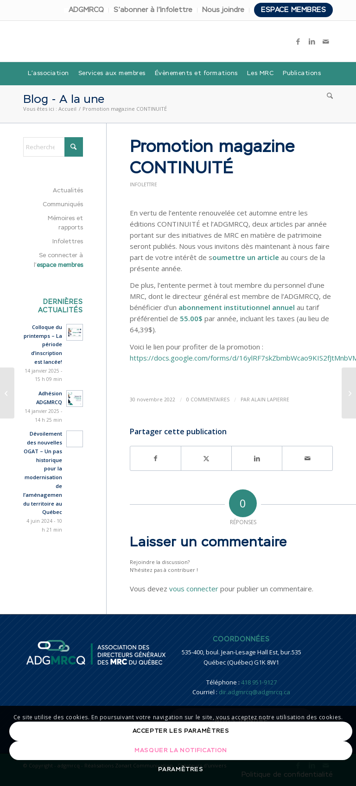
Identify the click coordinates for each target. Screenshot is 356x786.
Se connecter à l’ (58, 260)
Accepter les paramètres (181, 731)
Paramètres (180, 770)
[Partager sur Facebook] (155, 458)
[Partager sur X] (206, 458)
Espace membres (293, 9)
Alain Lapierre (270, 399)
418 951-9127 (259, 682)
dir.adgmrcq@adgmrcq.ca (254, 692)
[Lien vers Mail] (326, 41)
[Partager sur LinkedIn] (257, 458)
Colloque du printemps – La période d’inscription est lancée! (43, 344)
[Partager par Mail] (307, 458)
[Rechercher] (327, 96)
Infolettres (67, 242)
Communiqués (63, 205)
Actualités (68, 191)
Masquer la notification (180, 751)
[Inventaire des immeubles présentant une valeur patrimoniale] (7, 393)
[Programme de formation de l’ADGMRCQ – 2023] (349, 393)
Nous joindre (223, 9)
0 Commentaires (207, 399)
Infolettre (143, 184)
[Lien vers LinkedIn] (312, 41)
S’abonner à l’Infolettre (153, 9)
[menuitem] (86, 10)
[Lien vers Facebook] (298, 41)
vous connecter (193, 588)
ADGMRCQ (86, 9)
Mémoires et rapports (65, 223)
